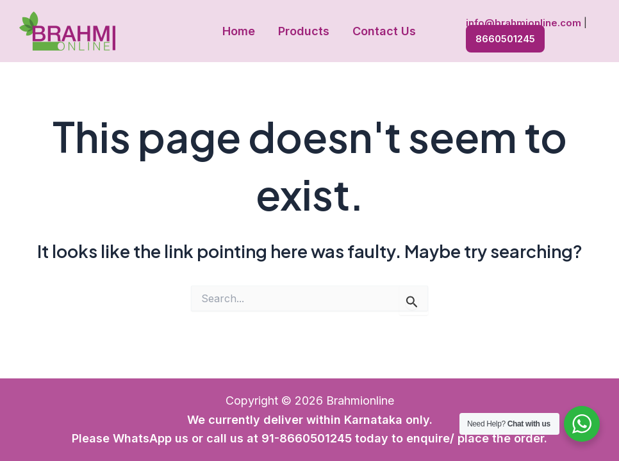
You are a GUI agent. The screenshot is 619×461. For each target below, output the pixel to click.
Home (238, 31)
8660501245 (505, 39)
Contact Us (384, 31)
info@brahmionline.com (523, 23)
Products (303, 31)
